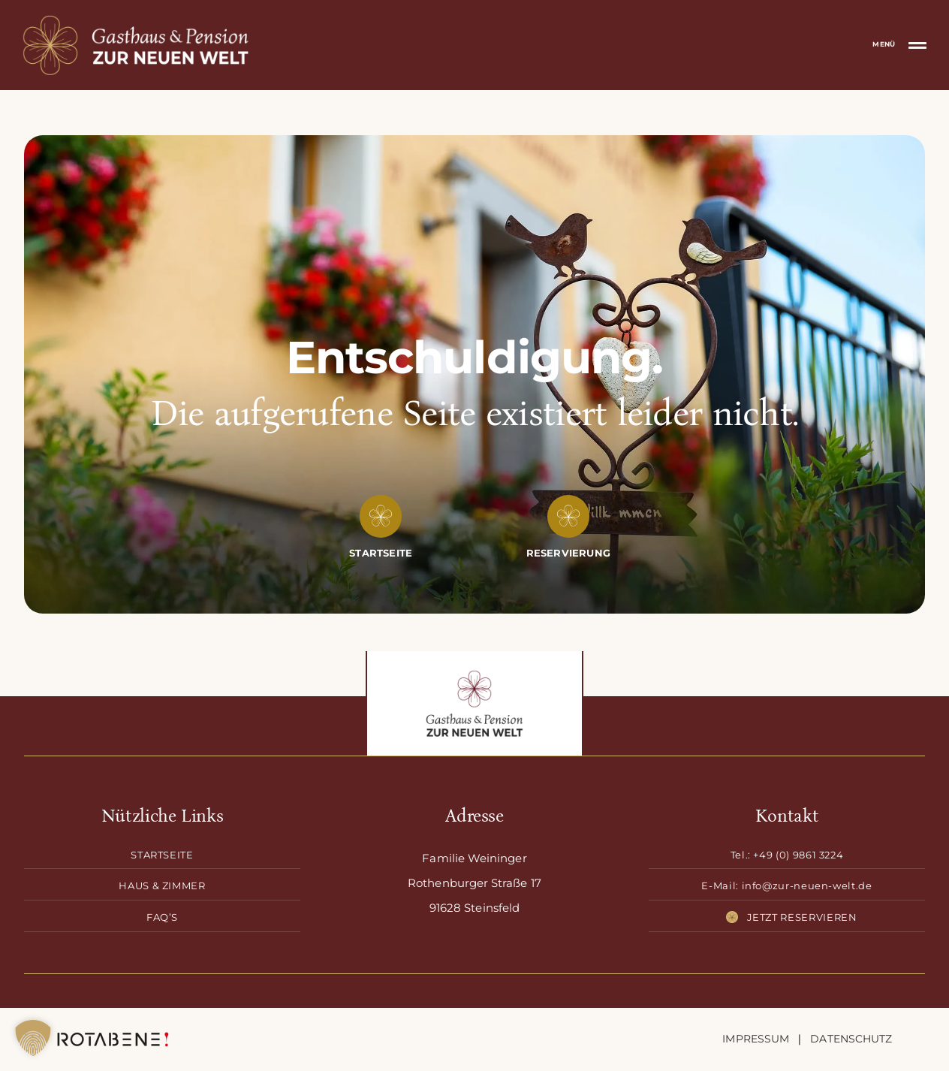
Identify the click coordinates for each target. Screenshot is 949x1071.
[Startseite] (380, 553)
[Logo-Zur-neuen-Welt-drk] (474, 675)
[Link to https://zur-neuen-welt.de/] (381, 516)
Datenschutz (851, 1039)
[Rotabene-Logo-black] (113, 1032)
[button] (33, 1038)
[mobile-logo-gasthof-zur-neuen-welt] (136, 20)
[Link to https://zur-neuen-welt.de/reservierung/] (568, 516)
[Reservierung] (568, 553)
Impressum (755, 1039)
